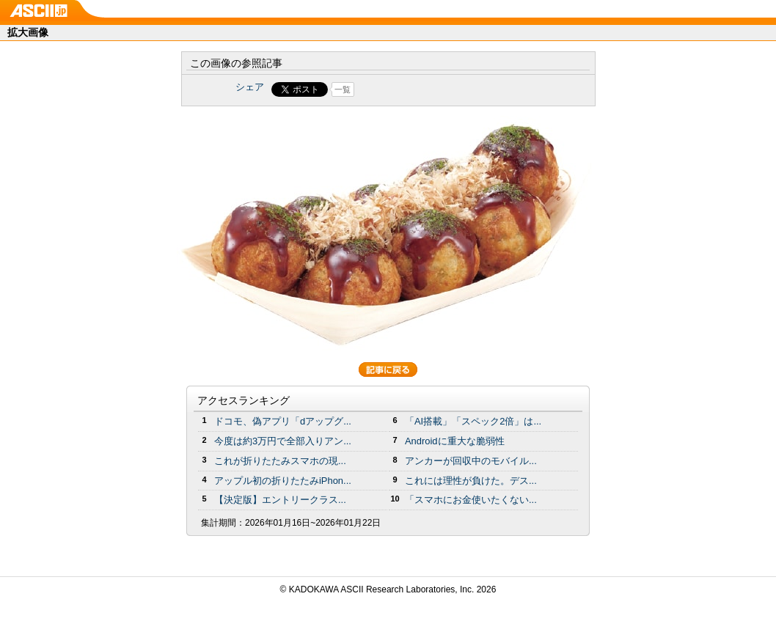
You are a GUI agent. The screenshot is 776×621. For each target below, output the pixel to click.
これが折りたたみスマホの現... (280, 460)
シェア (249, 86)
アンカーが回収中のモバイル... (471, 460)
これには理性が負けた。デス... (471, 480)
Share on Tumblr (442, 89)
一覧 (342, 89)
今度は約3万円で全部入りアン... (282, 441)
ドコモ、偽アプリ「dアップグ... (282, 421)
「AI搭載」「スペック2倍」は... (473, 421)
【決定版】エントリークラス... (280, 499)
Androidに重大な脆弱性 (455, 441)
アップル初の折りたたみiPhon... (282, 480)
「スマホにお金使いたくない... (471, 499)
